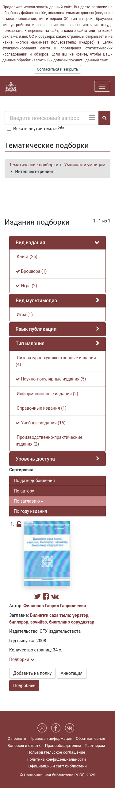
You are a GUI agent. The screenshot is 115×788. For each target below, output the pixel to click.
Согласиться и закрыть (57, 69)
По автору (24, 491)
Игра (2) (26, 285)
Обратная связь (90, 738)
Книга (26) (26, 256)
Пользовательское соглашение (56, 752)
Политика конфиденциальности (56, 759)
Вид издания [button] (30, 242)
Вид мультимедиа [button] (36, 300)
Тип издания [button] (30, 343)
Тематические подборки (33, 164)
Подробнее (24, 685)
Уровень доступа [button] (35, 459)
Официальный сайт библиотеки (57, 766)
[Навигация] (102, 86)
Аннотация (71, 673)
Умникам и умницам (84, 164)
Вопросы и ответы (24, 745)
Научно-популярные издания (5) (51, 379)
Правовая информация (50, 738)
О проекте (17, 738)
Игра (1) (24, 314)
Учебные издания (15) (41, 422)
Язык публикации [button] (36, 329)
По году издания (30, 511)
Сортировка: (22, 469)
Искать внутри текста (38, 128)
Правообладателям (63, 745)
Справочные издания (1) (41, 408)
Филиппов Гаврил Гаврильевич (54, 605)
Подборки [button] (22, 659)
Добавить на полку (32, 673)
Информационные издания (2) (47, 393)
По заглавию (28, 501)
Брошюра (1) (31, 271)
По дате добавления (34, 480)
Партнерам (95, 745)
